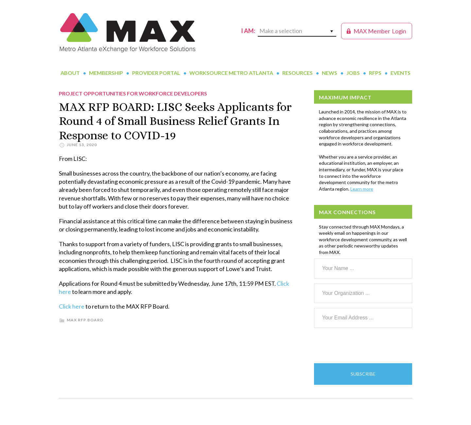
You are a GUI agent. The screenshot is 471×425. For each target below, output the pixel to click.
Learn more (361, 189)
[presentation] (363, 345)
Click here (71, 306)
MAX (127, 32)
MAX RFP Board (85, 319)
